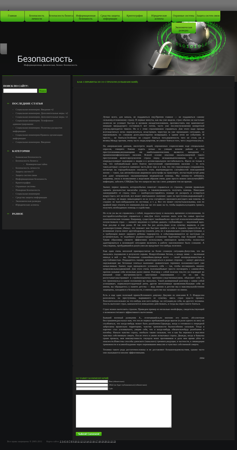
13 (84, 441)
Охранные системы (183, 15)
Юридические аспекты (159, 17)
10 (75, 441)
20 (105, 441)
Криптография (135, 15)
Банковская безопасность (28, 157)
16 (93, 441)
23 (114, 441)
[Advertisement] (36, 90)
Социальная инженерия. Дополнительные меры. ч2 (42, 113)
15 (90, 441)
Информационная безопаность (86, 17)
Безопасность (45, 59)
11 (78, 441)
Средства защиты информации (110, 17)
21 (108, 441)
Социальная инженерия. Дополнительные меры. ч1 (42, 116)
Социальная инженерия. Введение (33, 142)
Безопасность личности (36, 17)
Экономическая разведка (183, 29)
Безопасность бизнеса (61, 15)
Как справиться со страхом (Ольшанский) (107, 82)
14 (87, 441)
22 (111, 441)
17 (96, 441)
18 (99, 441)
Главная (12, 15)
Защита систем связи (207, 15)
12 (81, 441)
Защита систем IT (25, 171)
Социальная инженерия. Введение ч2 (35, 109)
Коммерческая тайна (36, 164)
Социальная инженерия (28, 193)
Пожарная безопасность (28, 190)
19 (102, 441)
